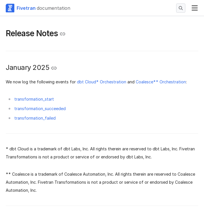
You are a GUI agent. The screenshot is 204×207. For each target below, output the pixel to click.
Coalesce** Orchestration (161, 81)
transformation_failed (35, 118)
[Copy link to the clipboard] (62, 34)
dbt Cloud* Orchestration (101, 81)
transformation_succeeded (40, 108)
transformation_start (34, 99)
